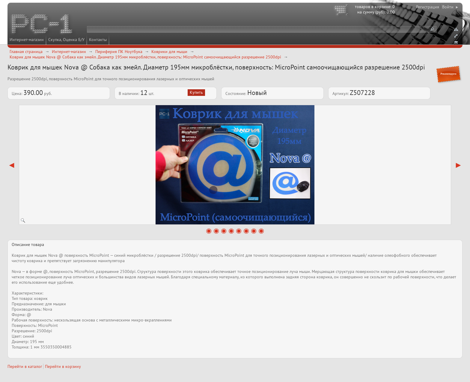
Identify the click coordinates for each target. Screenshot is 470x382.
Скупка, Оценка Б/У (66, 39)
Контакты (98, 39)
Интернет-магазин (27, 39)
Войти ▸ (450, 7)
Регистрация (427, 7)
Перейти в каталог (24, 366)
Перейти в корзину (63, 366)
